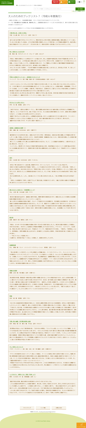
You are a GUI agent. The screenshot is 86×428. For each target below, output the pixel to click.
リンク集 (42, 408)
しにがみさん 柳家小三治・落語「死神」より (23, 374)
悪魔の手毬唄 (13, 270)
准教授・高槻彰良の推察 (16, 128)
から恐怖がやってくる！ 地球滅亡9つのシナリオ (25, 77)
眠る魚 (11, 217)
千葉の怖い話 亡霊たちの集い (18, 33)
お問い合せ (59, 408)
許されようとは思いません (17, 102)
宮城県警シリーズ (29, 190)
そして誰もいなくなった (16, 347)
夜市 (11, 158)
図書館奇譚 (13, 245)
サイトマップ (27, 408)
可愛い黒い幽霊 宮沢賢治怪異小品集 (20, 321)
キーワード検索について (79, 11)
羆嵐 (11, 296)
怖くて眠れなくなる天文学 (17, 52)
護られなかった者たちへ (16, 190)
